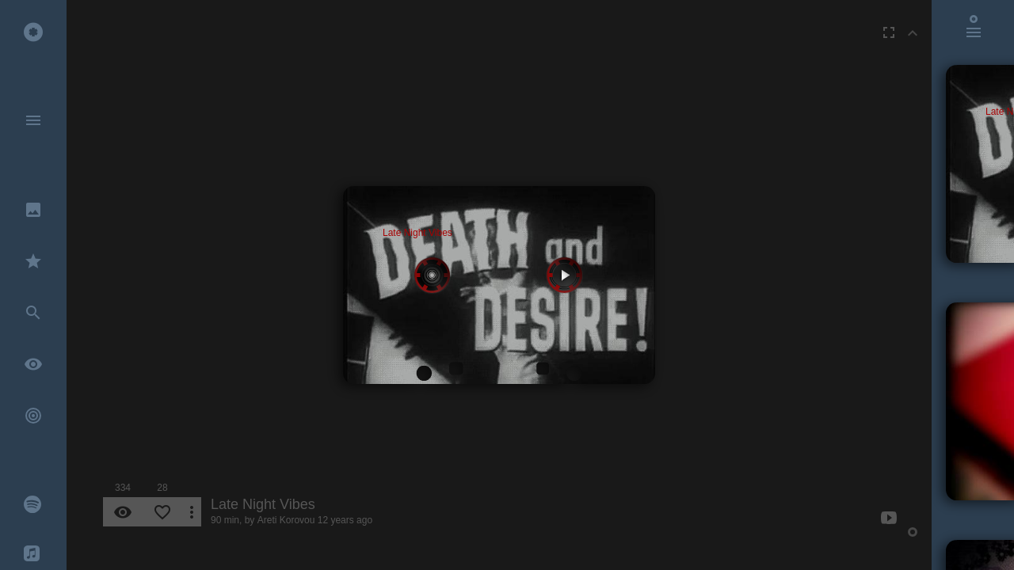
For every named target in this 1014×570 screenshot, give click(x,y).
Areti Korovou (286, 520)
